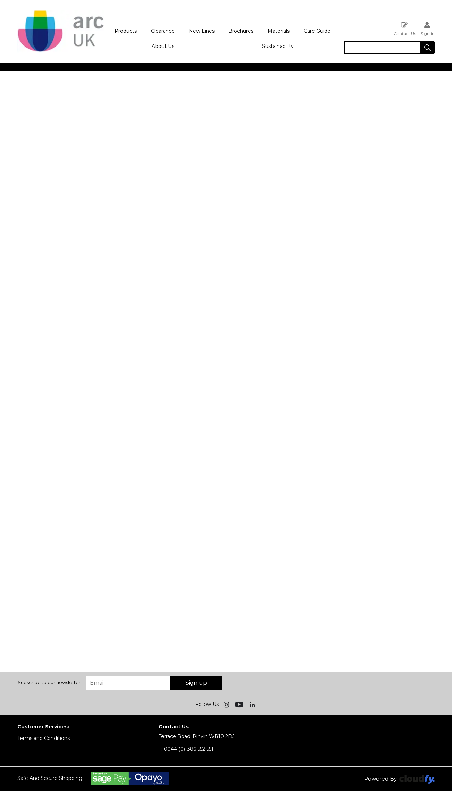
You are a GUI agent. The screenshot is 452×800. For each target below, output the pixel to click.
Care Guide (317, 31)
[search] (382, 47)
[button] (427, 47)
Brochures (240, 31)
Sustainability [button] (278, 46)
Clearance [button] (163, 31)
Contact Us (405, 29)
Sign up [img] (196, 683)
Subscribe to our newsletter (49, 682)
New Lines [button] (202, 31)
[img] (227, 704)
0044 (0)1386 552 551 (186, 749)
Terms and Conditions (43, 738)
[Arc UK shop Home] (60, 51)
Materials (279, 31)
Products (126, 31)
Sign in (428, 29)
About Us (163, 46)
